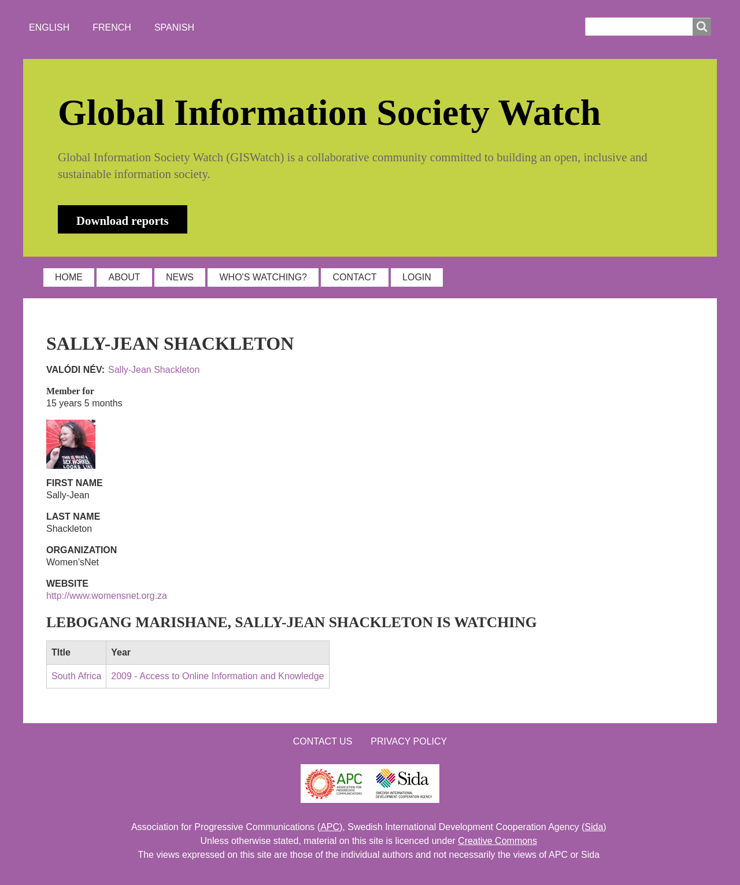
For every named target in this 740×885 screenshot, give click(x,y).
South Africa (76, 676)
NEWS (180, 277)
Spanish (174, 27)
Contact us (323, 741)
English (49, 27)
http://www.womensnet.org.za (106, 596)
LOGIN (416, 277)
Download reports (122, 220)
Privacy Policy (409, 741)
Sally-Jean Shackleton (153, 370)
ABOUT (124, 277)
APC (329, 827)
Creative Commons (497, 841)
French (111, 27)
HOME (69, 277)
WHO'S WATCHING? (263, 277)
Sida (593, 827)
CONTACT (354, 277)
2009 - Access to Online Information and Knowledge (217, 676)
